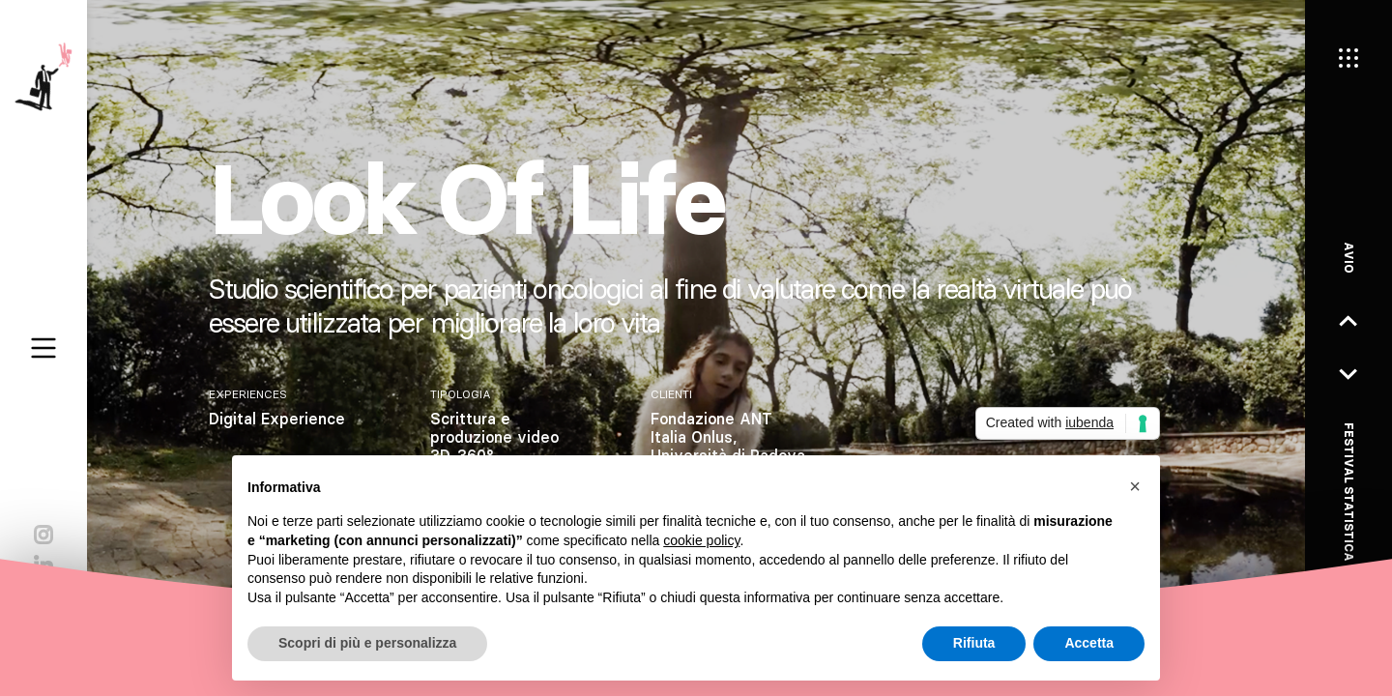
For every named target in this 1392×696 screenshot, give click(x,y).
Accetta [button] (1089, 643)
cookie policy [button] (701, 540)
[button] (1134, 486)
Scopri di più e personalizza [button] (367, 643)
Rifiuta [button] (974, 643)
